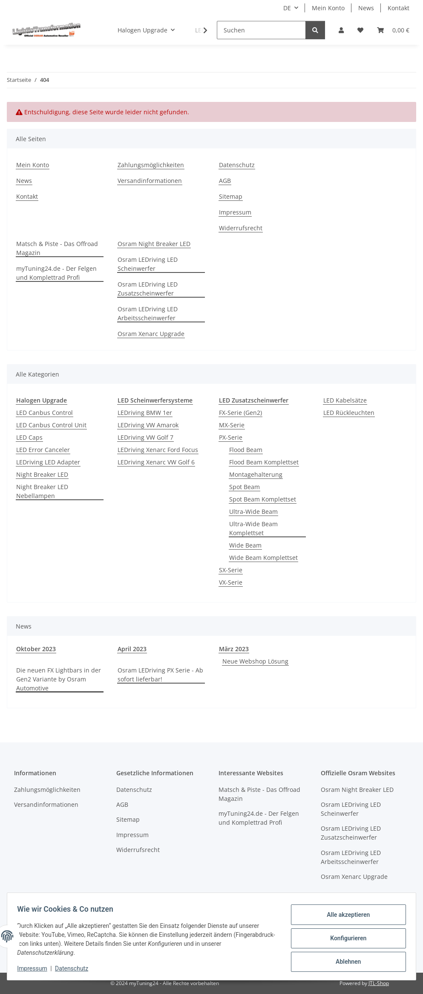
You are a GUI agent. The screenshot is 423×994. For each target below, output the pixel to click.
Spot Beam (244, 487)
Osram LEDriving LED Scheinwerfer (148, 263)
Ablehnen (344, 960)
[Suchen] (261, 30)
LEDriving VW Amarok (148, 425)
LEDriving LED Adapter (48, 462)
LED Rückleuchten (348, 413)
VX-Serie (230, 582)
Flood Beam (245, 450)
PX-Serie (230, 437)
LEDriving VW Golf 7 (145, 437)
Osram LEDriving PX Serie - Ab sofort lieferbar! (160, 674)
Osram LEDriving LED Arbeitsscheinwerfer (148, 313)
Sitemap (230, 196)
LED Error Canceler (43, 450)
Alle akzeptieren (344, 916)
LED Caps (29, 437)
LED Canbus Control (44, 413)
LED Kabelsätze (345, 400)
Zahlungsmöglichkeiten (151, 165)
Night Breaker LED (42, 474)
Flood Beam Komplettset (264, 462)
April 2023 (132, 649)
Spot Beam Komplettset (262, 499)
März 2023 (234, 649)
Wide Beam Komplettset (263, 558)
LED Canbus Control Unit (51, 425)
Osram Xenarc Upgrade (151, 334)
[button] (341, 30)
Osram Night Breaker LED (154, 244)
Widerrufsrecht (240, 228)
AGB (225, 181)
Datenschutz (75, 968)
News (366, 8)
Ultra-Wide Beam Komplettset (253, 528)
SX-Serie (230, 570)
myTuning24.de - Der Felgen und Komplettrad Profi (56, 272)
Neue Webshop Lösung (255, 661)
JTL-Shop (378, 983)
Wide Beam (245, 545)
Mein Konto (328, 8)
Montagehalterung (255, 474)
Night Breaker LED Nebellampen (42, 491)
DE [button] (287, 8)
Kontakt (398, 8)
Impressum (36, 968)
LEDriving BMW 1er (145, 413)
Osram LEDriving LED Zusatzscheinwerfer (148, 288)
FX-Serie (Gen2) (240, 413)
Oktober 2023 (36, 649)
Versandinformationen (150, 181)
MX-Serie (232, 425)
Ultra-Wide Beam (253, 511)
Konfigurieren (344, 938)
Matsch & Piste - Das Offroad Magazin (57, 248)
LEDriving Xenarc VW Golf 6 (156, 462)
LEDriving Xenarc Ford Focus (158, 450)
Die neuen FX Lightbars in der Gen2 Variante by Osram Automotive (58, 679)
